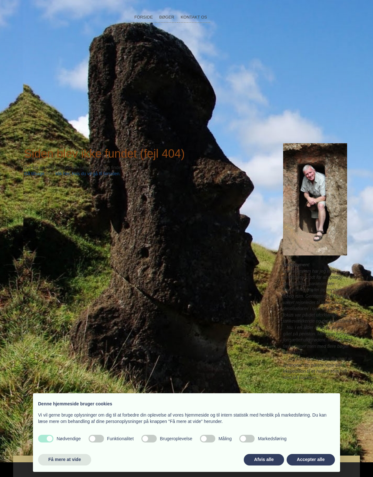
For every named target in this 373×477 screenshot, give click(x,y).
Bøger (166, 17)
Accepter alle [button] (311, 459)
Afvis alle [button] (264, 459)
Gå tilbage (34, 173)
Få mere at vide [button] (64, 459)
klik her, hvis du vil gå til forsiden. (88, 173)
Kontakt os (194, 17)
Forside (143, 17)
